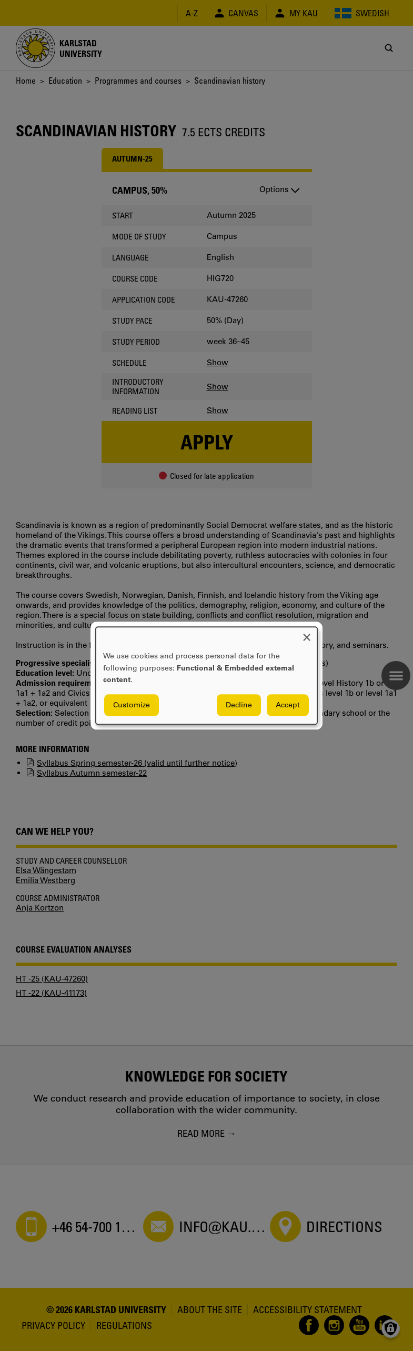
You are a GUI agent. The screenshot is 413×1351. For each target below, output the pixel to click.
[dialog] (206, 675)
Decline (239, 704)
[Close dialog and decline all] (306, 633)
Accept (288, 704)
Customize (131, 704)
